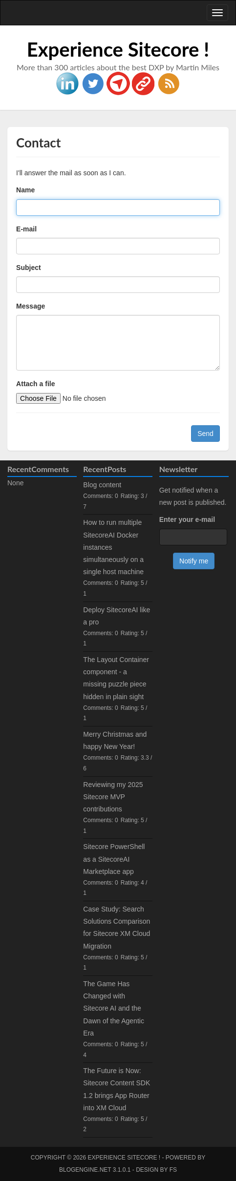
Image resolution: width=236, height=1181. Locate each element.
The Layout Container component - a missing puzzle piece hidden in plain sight (116, 678)
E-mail (26, 229)
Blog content (102, 485)
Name (25, 190)
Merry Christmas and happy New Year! (115, 740)
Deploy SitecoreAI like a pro (116, 616)
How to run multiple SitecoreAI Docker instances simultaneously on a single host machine (113, 547)
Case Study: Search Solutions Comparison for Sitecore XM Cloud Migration (116, 927)
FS (173, 1169)
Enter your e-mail (187, 519)
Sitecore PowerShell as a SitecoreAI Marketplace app (114, 859)
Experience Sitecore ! (118, 49)
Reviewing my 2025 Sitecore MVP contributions (113, 797)
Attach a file (35, 384)
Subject (28, 267)
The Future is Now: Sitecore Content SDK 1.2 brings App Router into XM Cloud (116, 1089)
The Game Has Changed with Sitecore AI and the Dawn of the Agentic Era (113, 1008)
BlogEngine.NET (85, 1169)
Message (30, 306)
